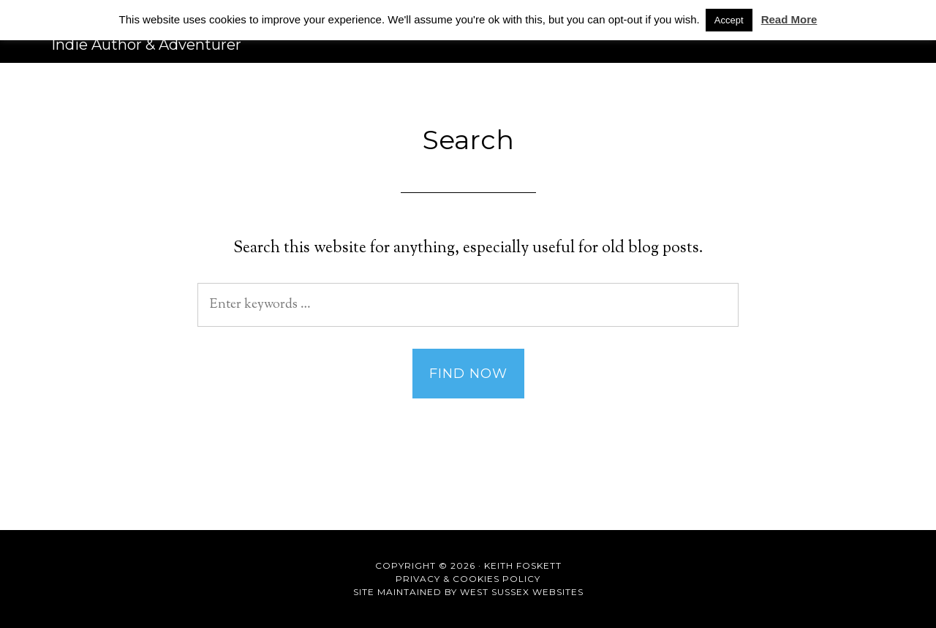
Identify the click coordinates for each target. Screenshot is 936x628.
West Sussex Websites (522, 591)
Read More (789, 19)
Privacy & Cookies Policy (468, 578)
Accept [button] (729, 20)
